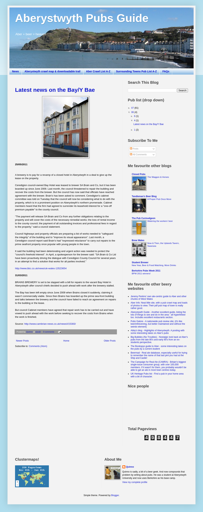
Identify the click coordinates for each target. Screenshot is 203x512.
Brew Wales (138, 240)
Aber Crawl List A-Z (98, 71)
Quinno (29, 332)
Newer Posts (22, 340)
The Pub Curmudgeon (143, 218)
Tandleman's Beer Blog (144, 196)
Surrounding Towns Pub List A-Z (136, 71)
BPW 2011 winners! (141, 273)
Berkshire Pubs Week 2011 (146, 270)
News (15, 71)
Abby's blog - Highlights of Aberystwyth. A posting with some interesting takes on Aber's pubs (157, 331)
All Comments (138, 154)
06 (133, 112)
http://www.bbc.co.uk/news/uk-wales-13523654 (41, 268)
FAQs (165, 71)
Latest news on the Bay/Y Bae (55, 90)
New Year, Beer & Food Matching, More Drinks (154, 265)
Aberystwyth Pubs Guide (81, 18)
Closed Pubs (138, 174)
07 (133, 108)
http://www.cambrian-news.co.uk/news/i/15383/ (50, 323)
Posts (134, 148)
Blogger (115, 495)
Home (66, 340)
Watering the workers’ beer (160, 221)
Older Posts (110, 340)
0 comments (48, 332)
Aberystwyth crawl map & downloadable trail (52, 71)
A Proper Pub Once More (159, 199)
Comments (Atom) (38, 346)
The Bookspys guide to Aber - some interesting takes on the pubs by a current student (159, 347)
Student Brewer (140, 262)
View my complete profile (134, 482)
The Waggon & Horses (158, 177)
